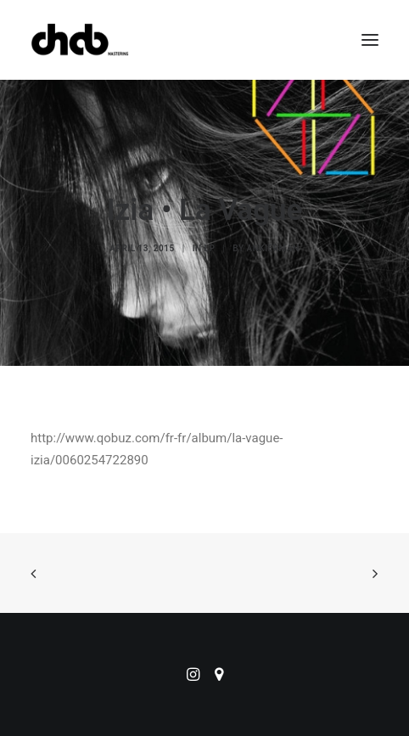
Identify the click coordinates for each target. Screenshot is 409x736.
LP (210, 248)
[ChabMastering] (80, 40)
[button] (370, 40)
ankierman (273, 248)
